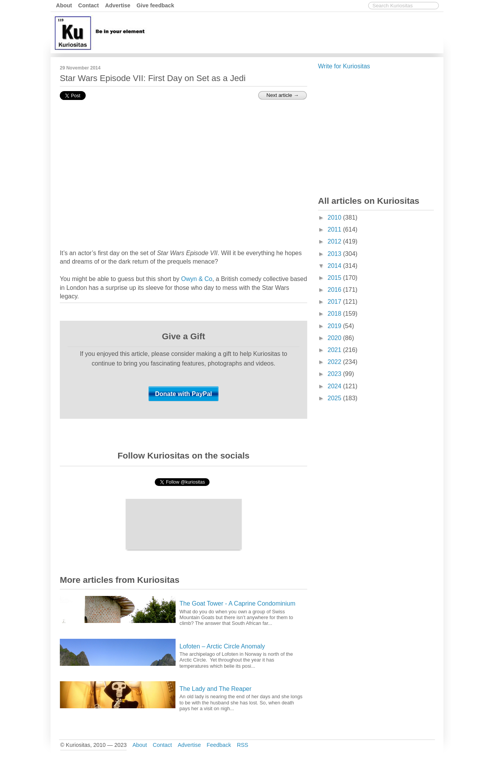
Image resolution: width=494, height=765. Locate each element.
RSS (243, 745)
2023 (335, 374)
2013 (335, 253)
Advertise (117, 5)
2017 (335, 301)
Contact (88, 5)
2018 (335, 313)
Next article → (282, 95)
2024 (335, 386)
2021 (335, 350)
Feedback (218, 745)
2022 (335, 362)
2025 (335, 398)
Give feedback (155, 5)
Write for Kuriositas (344, 66)
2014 (335, 265)
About (64, 5)
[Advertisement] (301, 32)
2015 (335, 277)
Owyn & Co (196, 279)
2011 (335, 229)
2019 (335, 326)
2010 (335, 217)
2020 (335, 338)
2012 (335, 241)
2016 (335, 289)
